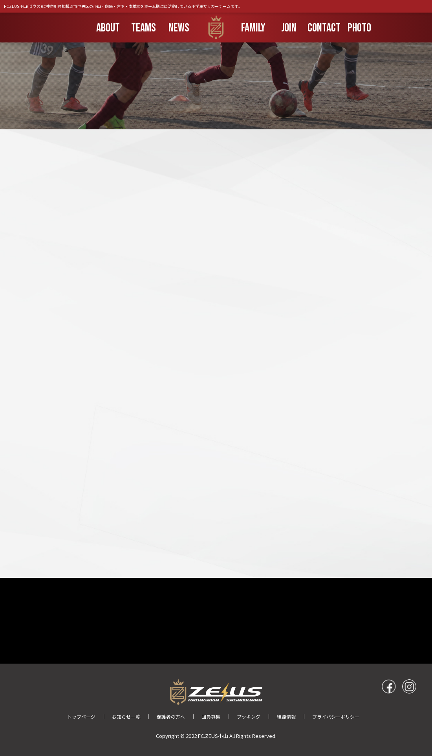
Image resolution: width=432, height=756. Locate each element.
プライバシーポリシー (335, 716)
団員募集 (210, 716)
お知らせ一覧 (126, 716)
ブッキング (248, 716)
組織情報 (286, 716)
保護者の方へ (171, 716)
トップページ (81, 716)
